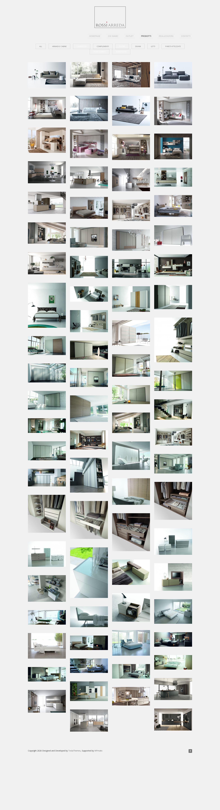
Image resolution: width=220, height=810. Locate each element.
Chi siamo (113, 36)
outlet (129, 36)
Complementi (103, 46)
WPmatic (98, 750)
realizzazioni (166, 36)
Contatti (186, 36)
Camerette (82, 46)
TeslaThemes (74, 750)
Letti (153, 46)
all (40, 46)
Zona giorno (99, 51)
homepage (94, 36)
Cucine (122, 46)
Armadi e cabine (59, 46)
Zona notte (121, 51)
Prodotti (146, 36)
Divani (138, 46)
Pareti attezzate (173, 46)
